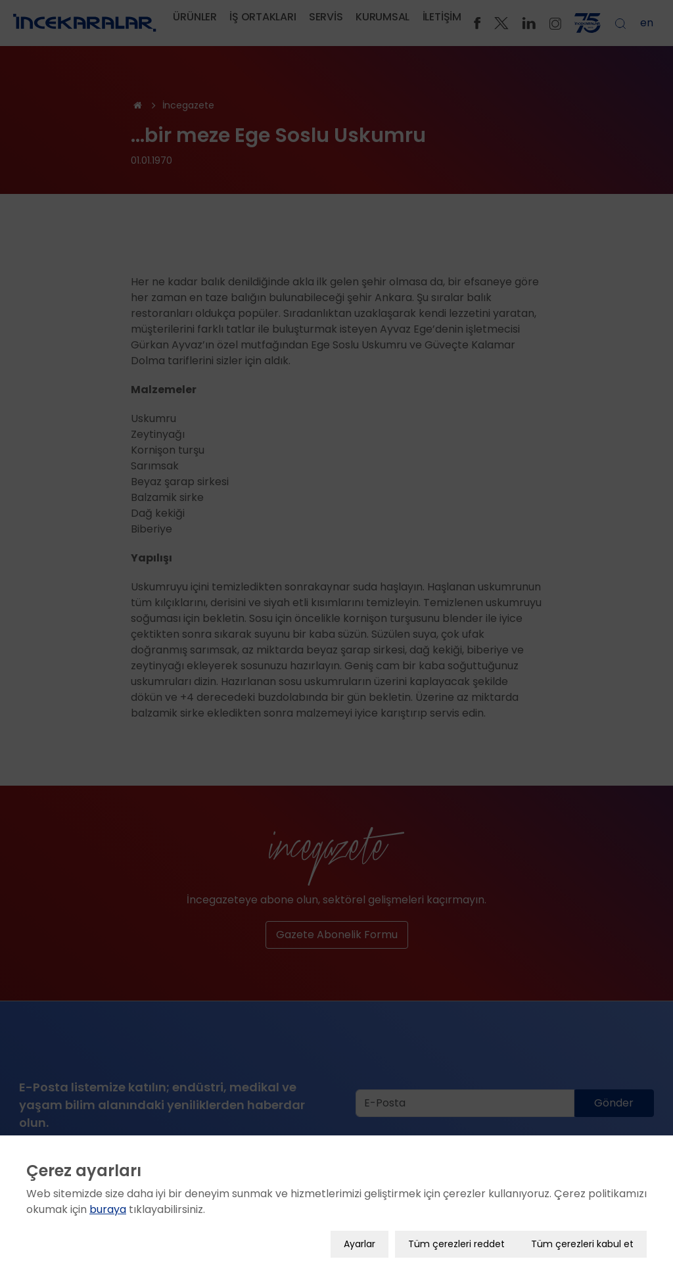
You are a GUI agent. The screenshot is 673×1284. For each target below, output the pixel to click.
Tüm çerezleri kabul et (582, 1243)
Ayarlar (359, 1243)
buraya (107, 1209)
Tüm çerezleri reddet (456, 1243)
